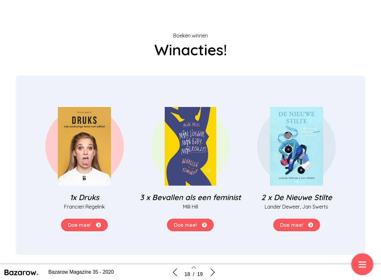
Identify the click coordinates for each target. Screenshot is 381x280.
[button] (84, 225)
